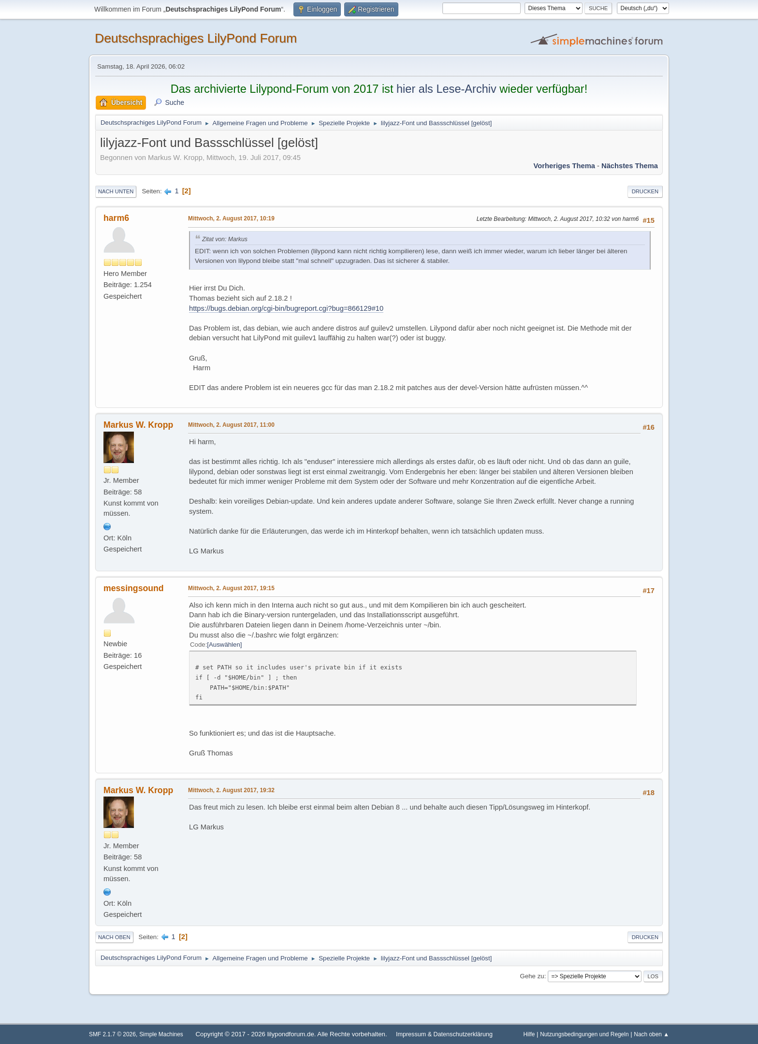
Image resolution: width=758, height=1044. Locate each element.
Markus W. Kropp (138, 425)
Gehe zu (532, 976)
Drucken (645, 191)
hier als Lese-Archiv (446, 89)
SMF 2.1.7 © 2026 (112, 1034)
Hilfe (529, 1034)
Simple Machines (161, 1034)
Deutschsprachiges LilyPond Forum (196, 38)
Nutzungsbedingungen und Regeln (584, 1034)
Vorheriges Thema (564, 166)
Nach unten (115, 191)
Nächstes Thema (629, 166)
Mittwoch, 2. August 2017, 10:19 (231, 218)
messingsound (133, 588)
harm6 (116, 218)
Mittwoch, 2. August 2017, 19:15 (231, 588)
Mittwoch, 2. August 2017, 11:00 (231, 424)
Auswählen (224, 644)
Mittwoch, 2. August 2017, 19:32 (231, 790)
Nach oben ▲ (651, 1034)
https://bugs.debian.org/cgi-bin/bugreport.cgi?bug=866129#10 (286, 308)
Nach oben (114, 937)
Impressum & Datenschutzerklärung (444, 1034)
